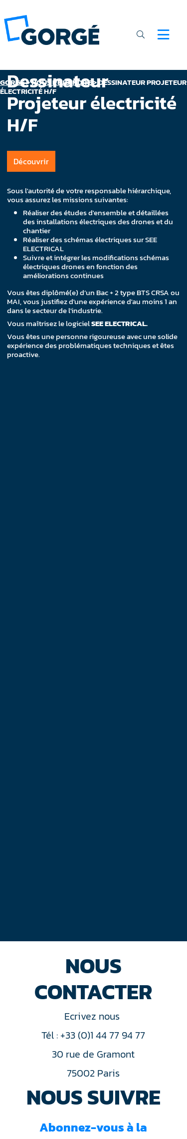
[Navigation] (163, 34)
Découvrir (31, 161)
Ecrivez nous (93, 1016)
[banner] (51, 29)
